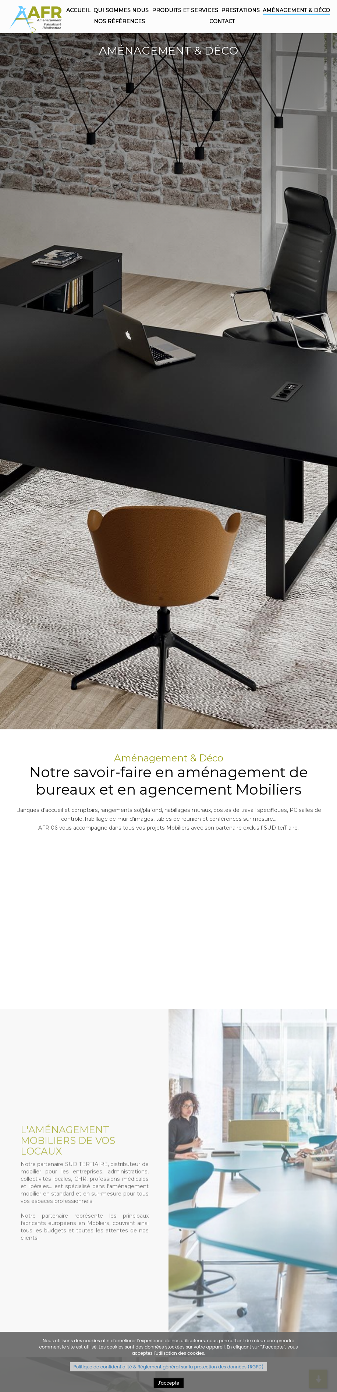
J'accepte (168, 1383)
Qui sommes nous (121, 10)
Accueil (78, 10)
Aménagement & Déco (296, 10)
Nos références (119, 21)
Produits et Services (185, 10)
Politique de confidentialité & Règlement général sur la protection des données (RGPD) (169, 1367)
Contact (222, 21)
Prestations (240, 10)
